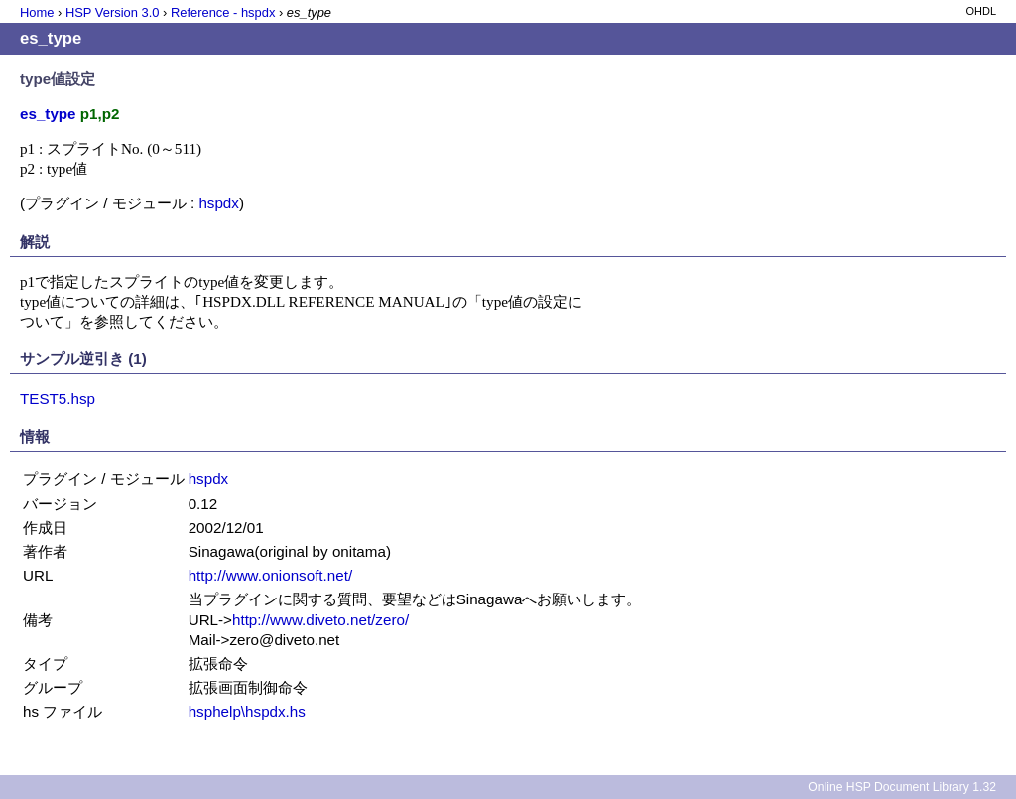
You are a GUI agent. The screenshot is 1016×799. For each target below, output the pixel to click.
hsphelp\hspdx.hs (247, 711)
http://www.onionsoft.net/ (270, 575)
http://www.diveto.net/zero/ (320, 619)
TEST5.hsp (57, 398)
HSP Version (112, 12)
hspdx (218, 203)
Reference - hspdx (223, 12)
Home (37, 12)
